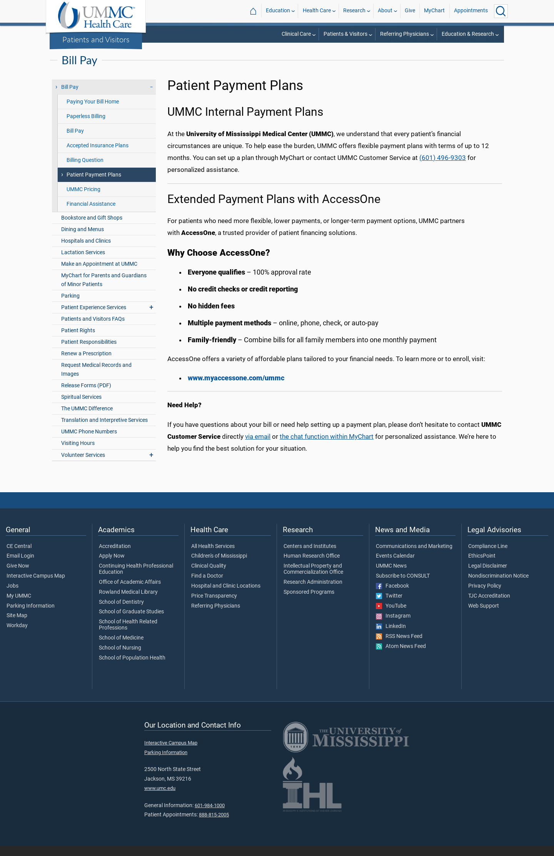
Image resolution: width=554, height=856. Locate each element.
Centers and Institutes (310, 556)
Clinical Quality (208, 576)
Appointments (471, 11)
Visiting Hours (78, 453)
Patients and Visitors (96, 39)
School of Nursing (120, 658)
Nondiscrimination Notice (498, 586)
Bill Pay (494, 49)
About (385, 11)
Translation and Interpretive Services (104, 430)
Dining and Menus (82, 239)
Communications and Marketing (414, 556)
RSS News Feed (399, 646)
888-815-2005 (214, 825)
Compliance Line (487, 556)
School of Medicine (121, 648)
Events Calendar (395, 566)
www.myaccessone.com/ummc (236, 388)
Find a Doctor (207, 586)
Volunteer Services (83, 465)
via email (257, 446)
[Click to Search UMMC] (501, 11)
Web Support (483, 616)
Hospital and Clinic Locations (225, 596)
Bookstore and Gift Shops (91, 228)
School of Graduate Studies (131, 622)
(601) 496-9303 (442, 168)
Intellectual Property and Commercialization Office (313, 579)
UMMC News (391, 576)
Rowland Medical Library (128, 602)
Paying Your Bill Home (93, 111)
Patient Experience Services (93, 317)
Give (410, 11)
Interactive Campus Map (36, 586)
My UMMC (19, 606)
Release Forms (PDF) (86, 395)
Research (354, 11)
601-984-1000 (210, 815)
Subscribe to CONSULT (403, 586)
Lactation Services (83, 262)
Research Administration (313, 592)
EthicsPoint (482, 566)
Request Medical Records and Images (96, 379)
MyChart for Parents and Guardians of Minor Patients (104, 290)
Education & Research (468, 34)
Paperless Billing (86, 126)
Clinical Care (296, 34)
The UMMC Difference (87, 418)
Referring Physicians (404, 34)
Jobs (12, 596)
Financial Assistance (91, 214)
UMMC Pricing (83, 199)
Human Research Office (312, 566)
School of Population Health (132, 668)
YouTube (391, 616)
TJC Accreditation (489, 606)
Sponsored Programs (309, 602)
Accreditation (115, 556)
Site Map (17, 626)
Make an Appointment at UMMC (99, 274)
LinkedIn (391, 636)
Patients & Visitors (345, 34)
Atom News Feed (401, 656)
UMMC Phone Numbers (89, 441)
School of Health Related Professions (128, 635)
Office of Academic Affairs (130, 592)
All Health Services (213, 556)
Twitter (389, 606)
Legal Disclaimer (487, 576)
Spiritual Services (81, 407)
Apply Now (112, 566)
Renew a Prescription (86, 363)
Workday (17, 636)
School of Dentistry (121, 612)
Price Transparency (214, 606)
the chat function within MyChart (327, 446)
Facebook (392, 596)
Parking (70, 306)
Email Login (20, 566)
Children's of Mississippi (219, 566)
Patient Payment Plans (94, 185)
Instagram (393, 626)
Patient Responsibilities (89, 352)
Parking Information (31, 616)
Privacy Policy (484, 596)
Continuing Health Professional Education (136, 579)
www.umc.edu (159, 798)
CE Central (19, 556)
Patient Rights (78, 340)
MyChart (434, 11)
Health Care (317, 11)
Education (278, 11)
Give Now (18, 576)
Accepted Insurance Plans (97, 155)
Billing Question (85, 170)
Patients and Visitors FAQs (93, 329)
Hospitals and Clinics (86, 251)
